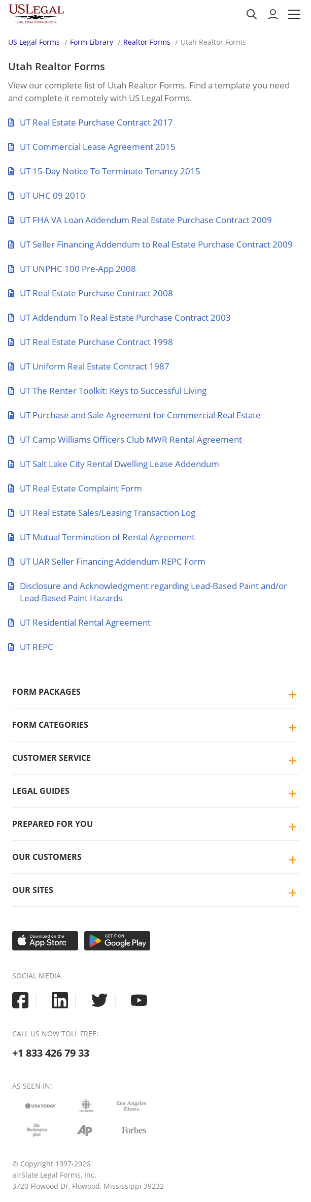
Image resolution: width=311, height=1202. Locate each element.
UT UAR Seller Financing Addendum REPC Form (106, 561)
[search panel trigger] (251, 14)
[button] (294, 14)
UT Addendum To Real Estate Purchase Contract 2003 (119, 317)
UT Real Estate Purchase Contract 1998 (90, 342)
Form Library (91, 42)
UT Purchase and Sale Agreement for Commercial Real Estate (134, 415)
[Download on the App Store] (45, 940)
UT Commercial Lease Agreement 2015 (92, 146)
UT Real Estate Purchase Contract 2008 (90, 293)
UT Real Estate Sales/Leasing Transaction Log (101, 512)
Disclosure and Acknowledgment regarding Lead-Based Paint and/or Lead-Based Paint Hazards (147, 592)
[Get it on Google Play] (117, 940)
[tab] (155, 691)
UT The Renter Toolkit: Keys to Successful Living (107, 390)
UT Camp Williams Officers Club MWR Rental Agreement (125, 439)
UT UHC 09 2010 (46, 195)
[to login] (273, 14)
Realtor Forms (146, 42)
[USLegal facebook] (20, 1000)
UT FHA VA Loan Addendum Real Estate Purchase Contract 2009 (140, 220)
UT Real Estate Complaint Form (75, 488)
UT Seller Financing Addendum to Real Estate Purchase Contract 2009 (150, 244)
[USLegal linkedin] (60, 1000)
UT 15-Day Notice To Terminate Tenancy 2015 (104, 171)
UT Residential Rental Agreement (79, 622)
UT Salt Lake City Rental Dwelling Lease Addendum (113, 464)
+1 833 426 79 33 (50, 1053)
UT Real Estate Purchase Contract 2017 (90, 122)
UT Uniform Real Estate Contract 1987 (88, 366)
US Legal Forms (34, 42)
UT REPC (30, 647)
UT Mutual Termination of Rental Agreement (101, 537)
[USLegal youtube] (139, 1000)
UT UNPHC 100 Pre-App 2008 (72, 268)
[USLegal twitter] (99, 1000)
